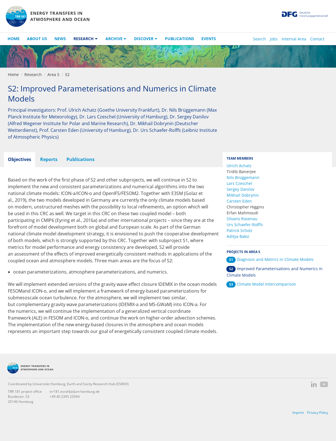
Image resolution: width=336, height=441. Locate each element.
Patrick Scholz (239, 230)
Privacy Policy (317, 412)
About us (37, 38)
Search (259, 39)
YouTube (324, 384)
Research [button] (83, 38)
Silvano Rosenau (242, 218)
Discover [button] (143, 38)
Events (208, 38)
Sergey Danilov (240, 189)
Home (14, 38)
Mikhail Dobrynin (243, 195)
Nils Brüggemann (243, 177)
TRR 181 (47, 16)
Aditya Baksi (238, 236)
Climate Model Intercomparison (261, 284)
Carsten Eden (239, 201)
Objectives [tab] (19, 159)
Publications (179, 38)
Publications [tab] (80, 159)
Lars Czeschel (239, 183)
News (60, 38)
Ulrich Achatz (239, 165)
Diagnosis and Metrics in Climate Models (270, 259)
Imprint (298, 412)
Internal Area (294, 39)
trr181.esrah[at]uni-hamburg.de (75, 391)
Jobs (274, 39)
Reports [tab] (48, 159)
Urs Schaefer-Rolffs (245, 224)
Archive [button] (114, 38)
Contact (317, 39)
